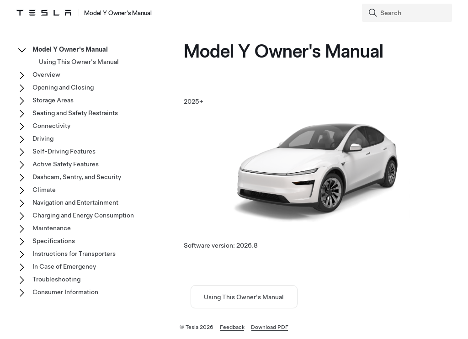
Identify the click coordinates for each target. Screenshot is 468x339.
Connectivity (51, 125)
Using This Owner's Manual (244, 297)
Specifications (53, 240)
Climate (44, 189)
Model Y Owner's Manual (70, 49)
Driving (42, 138)
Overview (46, 74)
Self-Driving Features (64, 151)
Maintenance (51, 228)
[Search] (408, 12)
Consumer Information (65, 292)
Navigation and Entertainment (75, 202)
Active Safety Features (65, 164)
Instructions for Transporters (74, 253)
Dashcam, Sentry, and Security (76, 176)
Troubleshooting (56, 279)
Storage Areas (53, 100)
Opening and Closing (63, 87)
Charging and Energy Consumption (83, 215)
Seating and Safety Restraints (75, 113)
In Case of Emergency (64, 266)
